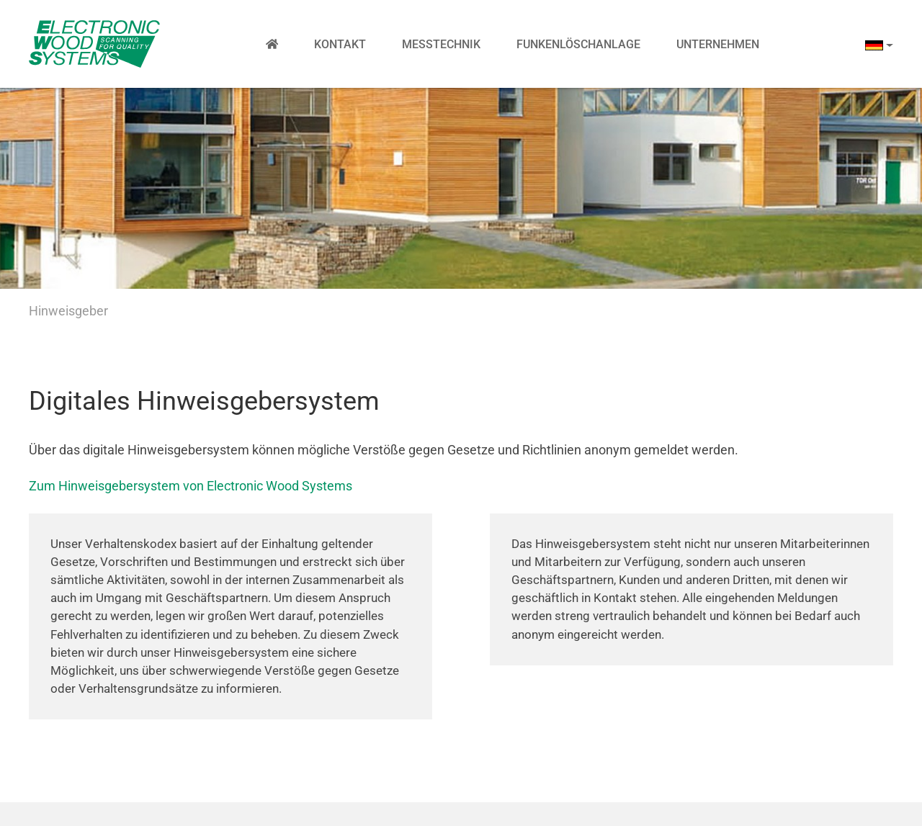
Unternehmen (717, 44)
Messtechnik (441, 44)
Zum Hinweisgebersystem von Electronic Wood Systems (190, 485)
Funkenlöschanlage (578, 44)
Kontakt (340, 44)
